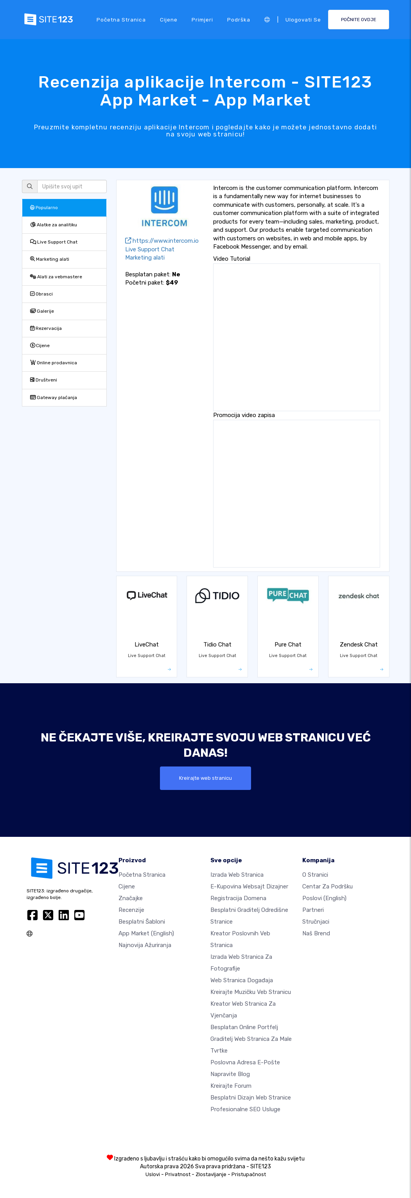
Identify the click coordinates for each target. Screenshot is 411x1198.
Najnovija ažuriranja (144, 945)
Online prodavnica (53, 362)
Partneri (313, 909)
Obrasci (41, 294)
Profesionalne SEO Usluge (245, 1109)
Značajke (130, 898)
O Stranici (315, 874)
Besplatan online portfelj (244, 1027)
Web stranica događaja (241, 980)
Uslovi (152, 1174)
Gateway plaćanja (53, 397)
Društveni (43, 380)
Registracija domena (238, 898)
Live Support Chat (53, 242)
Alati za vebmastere (56, 276)
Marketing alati (49, 259)
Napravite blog (230, 1074)
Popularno (44, 207)
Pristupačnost (249, 1174)
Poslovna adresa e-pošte (245, 1062)
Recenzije (131, 909)
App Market (146, 933)
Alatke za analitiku (53, 224)
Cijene (169, 19)
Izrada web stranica (237, 874)
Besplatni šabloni (141, 921)
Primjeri (202, 19)
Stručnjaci (315, 921)
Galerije (42, 311)
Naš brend (316, 933)
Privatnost (177, 1174)
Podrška (238, 19)
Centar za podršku (327, 886)
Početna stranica (121, 19)
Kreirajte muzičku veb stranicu (250, 992)
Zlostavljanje (211, 1174)
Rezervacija (46, 328)
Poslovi (324, 898)
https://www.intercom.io (162, 240)
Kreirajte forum (230, 1085)
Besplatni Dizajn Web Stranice (250, 1097)
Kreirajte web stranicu (206, 778)
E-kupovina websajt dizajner (249, 886)
